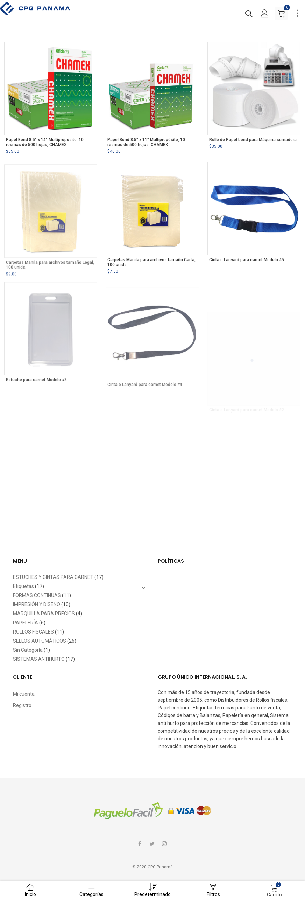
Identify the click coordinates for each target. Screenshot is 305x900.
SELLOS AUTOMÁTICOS (39, 641)
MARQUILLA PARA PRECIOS (44, 613)
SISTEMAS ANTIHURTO (39, 659)
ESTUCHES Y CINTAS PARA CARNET (53, 577)
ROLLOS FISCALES (33, 632)
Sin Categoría (28, 650)
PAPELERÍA (25, 622)
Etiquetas (23, 586)
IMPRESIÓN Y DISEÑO (36, 604)
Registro (22, 705)
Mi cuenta (24, 694)
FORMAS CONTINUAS (37, 595)
